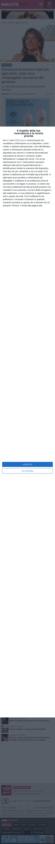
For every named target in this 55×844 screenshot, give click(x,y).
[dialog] (27, 422)
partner (23, 140)
